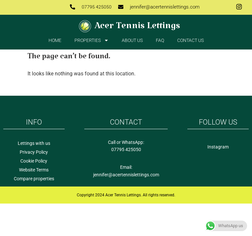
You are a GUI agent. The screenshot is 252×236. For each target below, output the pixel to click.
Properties (91, 40)
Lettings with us (34, 143)
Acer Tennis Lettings (137, 28)
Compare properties (34, 178)
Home (55, 40)
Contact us (190, 40)
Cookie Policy (33, 161)
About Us (132, 40)
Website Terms (34, 169)
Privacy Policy (34, 152)
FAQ (160, 40)
